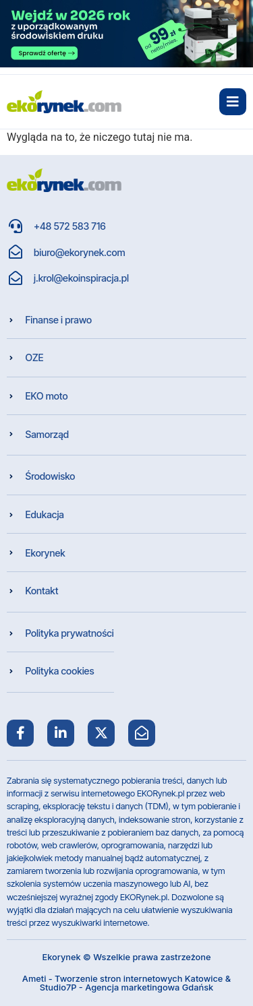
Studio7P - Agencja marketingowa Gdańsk (127, 987)
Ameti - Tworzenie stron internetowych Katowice (122, 979)
